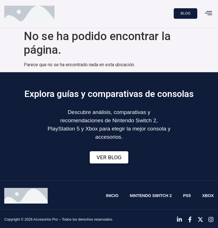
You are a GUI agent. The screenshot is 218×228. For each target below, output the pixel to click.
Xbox (208, 195)
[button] (208, 14)
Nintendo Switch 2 (151, 195)
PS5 (187, 195)
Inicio (112, 195)
